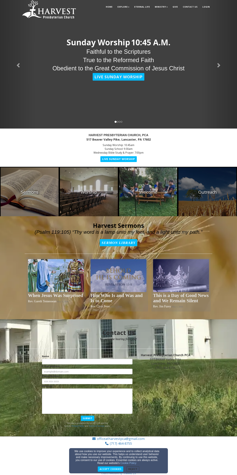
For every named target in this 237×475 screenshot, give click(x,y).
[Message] (87, 401)
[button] (118, 77)
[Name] (87, 361)
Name (45, 356)
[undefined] (30, 192)
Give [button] (175, 6)
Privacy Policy (78, 426)
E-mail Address (51, 366)
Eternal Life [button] (142, 6)
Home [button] (109, 6)
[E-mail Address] (87, 371)
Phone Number (51, 376)
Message (47, 385)
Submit (87, 418)
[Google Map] (173, 397)
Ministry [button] (161, 6)
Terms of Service (96, 426)
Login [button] (206, 6)
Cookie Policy (128, 463)
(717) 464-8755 (121, 443)
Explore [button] (123, 6)
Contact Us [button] (190, 6)
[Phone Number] (87, 381)
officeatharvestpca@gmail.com (121, 438)
